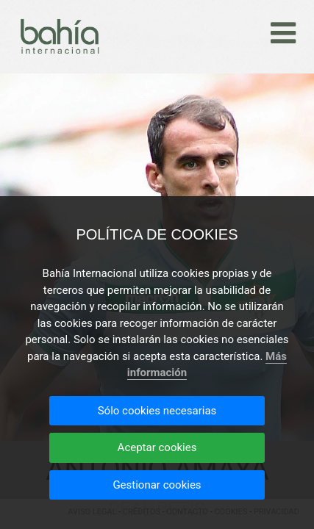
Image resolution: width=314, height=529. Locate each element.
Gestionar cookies (157, 485)
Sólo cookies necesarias (157, 410)
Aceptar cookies (157, 447)
